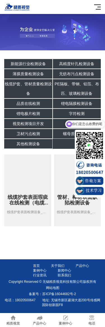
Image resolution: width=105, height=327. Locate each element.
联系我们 (64, 275)
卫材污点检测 (28, 133)
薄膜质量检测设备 (28, 74)
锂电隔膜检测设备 (76, 103)
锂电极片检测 (28, 113)
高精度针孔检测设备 (76, 64)
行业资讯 (39, 275)
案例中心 (39, 270)
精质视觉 (13, 320)
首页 (36, 266)
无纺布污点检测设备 (76, 74)
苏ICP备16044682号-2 (59, 294)
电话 (92, 320)
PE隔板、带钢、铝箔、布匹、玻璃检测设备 (77, 89)
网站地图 (52, 288)
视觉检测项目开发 (28, 123)
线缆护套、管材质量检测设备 (28, 89)
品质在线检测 (28, 103)
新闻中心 (64, 270)
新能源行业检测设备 (28, 64)
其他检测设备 (28, 144)
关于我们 (57, 266)
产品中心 (82, 266)
